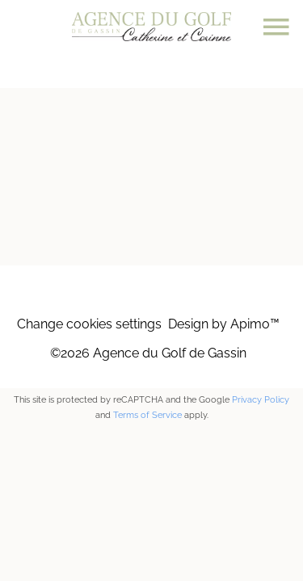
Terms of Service (147, 415)
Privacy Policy (260, 400)
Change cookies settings (89, 324)
